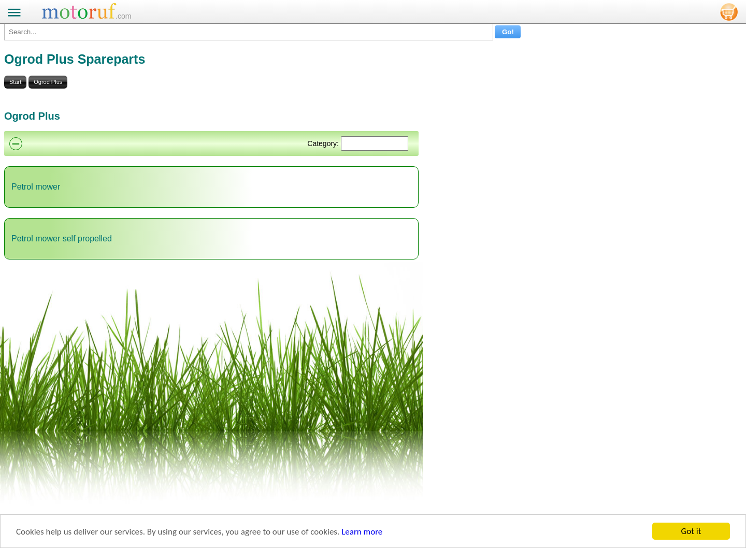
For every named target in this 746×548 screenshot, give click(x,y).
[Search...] (248, 31)
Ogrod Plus (48, 82)
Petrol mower (35, 186)
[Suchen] (374, 143)
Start (15, 82)
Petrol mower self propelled (61, 238)
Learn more (361, 531)
